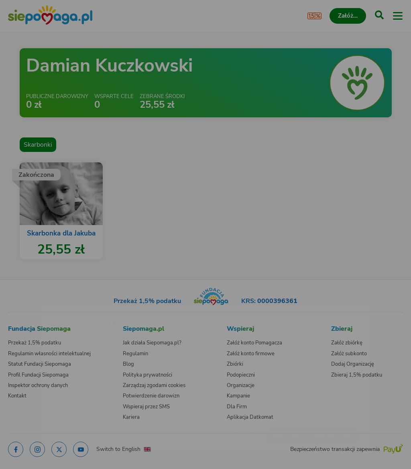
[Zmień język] (22, 310)
